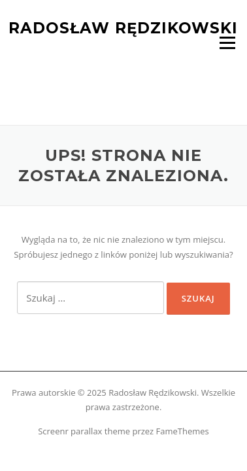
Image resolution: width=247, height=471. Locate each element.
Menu (227, 42)
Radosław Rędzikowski (123, 27)
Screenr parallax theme (84, 431)
